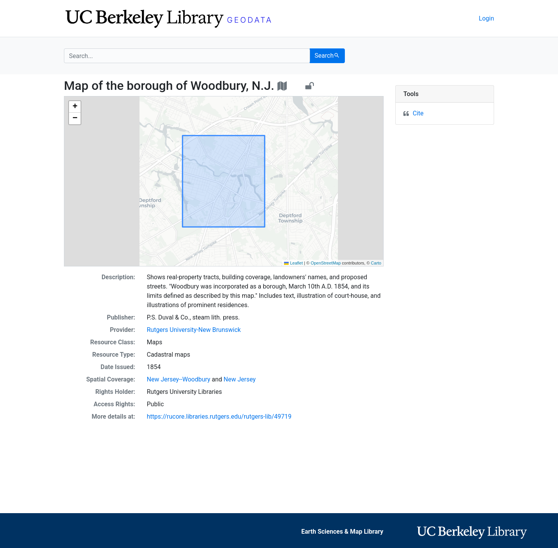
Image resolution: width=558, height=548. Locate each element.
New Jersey (240, 379)
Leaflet (293, 263)
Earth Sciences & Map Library (342, 531)
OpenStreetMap (326, 263)
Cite (418, 113)
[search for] (187, 55)
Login (486, 18)
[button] (75, 107)
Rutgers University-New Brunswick (194, 329)
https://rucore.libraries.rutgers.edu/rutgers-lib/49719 (219, 416)
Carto (376, 263)
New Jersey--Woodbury (178, 379)
